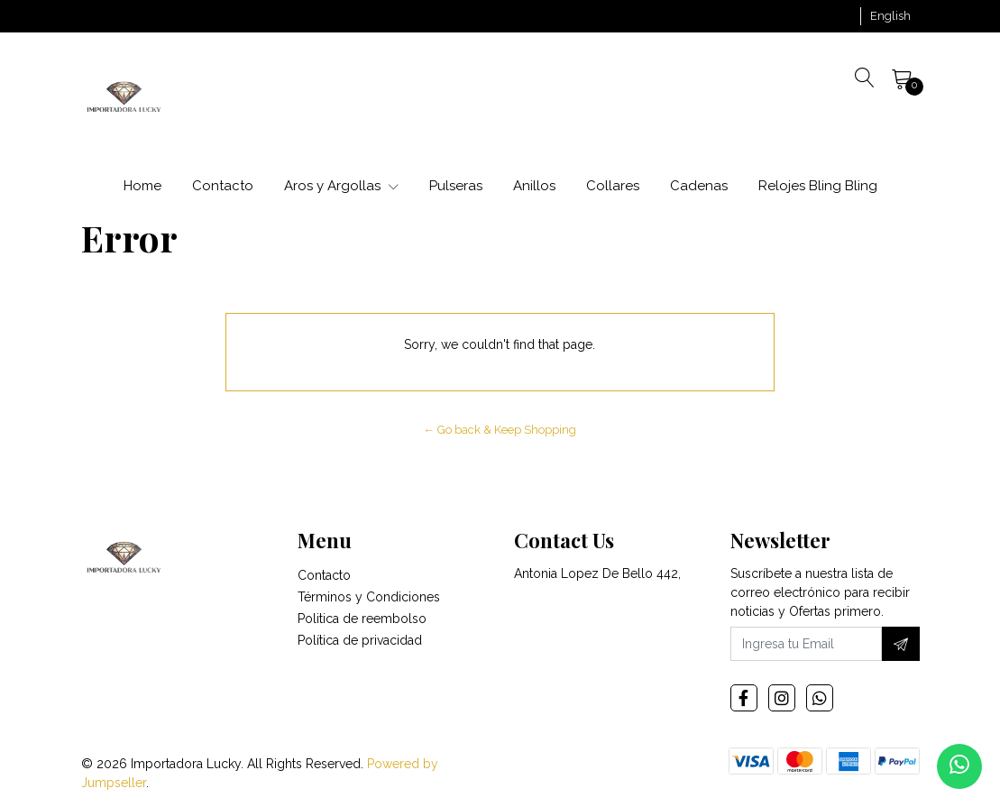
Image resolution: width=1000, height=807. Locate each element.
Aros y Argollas (341, 186)
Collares (612, 186)
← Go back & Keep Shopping (500, 429)
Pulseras (455, 186)
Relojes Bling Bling (817, 186)
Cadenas (699, 186)
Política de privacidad (360, 640)
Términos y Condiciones (369, 597)
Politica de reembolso (362, 618)
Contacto (222, 186)
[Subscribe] (901, 644)
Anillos (534, 186)
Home (142, 186)
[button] (890, 16)
